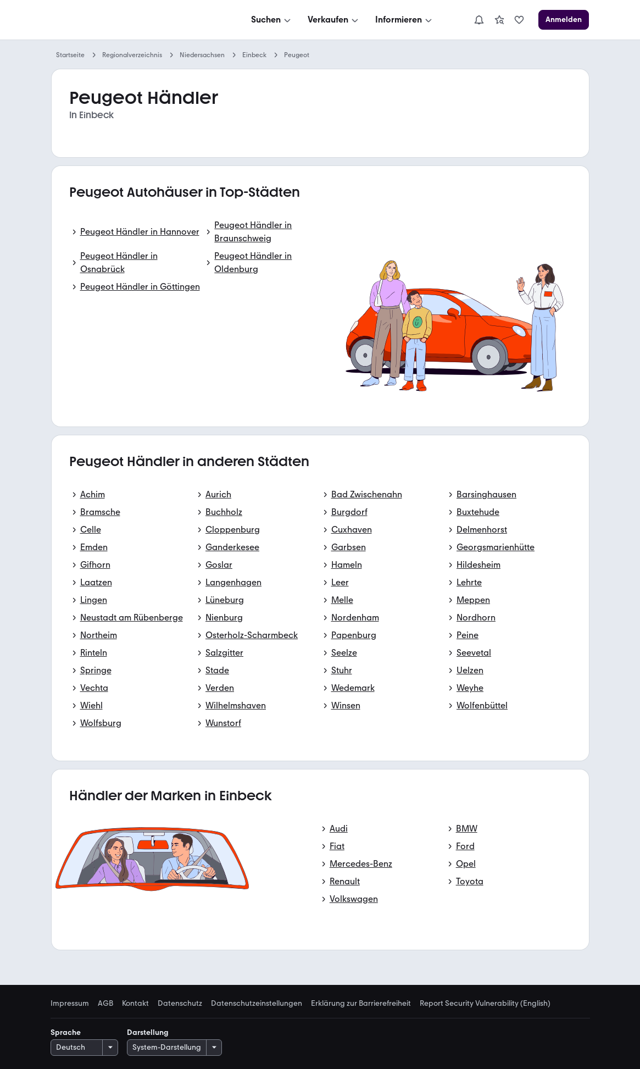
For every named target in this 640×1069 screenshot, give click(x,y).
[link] (499, 19)
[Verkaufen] (334, 20)
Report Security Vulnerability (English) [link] (485, 1003)
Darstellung (148, 1032)
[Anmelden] (563, 20)
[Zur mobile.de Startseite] (134, 20)
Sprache (66, 1032)
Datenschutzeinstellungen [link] (256, 1003)
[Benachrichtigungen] (479, 20)
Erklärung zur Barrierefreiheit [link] (361, 1003)
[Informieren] (404, 20)
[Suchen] (272, 20)
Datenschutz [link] (180, 1003)
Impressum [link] (70, 1003)
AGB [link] (105, 1003)
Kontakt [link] (135, 1003)
